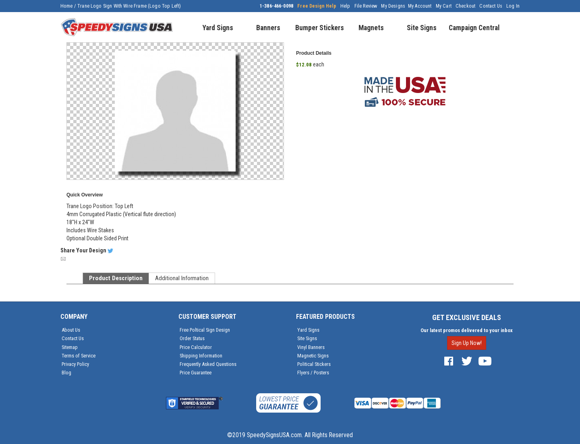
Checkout (465, 6)
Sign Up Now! (467, 343)
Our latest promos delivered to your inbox (466, 330)
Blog (66, 373)
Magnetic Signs (313, 356)
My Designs (393, 6)
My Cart (444, 6)
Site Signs (307, 338)
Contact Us (490, 6)
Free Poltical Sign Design (205, 330)
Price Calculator (196, 347)
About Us (71, 330)
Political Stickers (314, 364)
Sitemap (70, 347)
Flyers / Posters (313, 373)
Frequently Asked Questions (208, 364)
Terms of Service (78, 356)
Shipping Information (201, 356)
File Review (365, 6)
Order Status (192, 338)
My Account (420, 6)
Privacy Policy (75, 364)
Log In (513, 6)
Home (66, 6)
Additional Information (182, 278)
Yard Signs (308, 330)
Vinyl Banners (311, 347)
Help (345, 6)
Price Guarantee (195, 373)
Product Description (116, 278)
